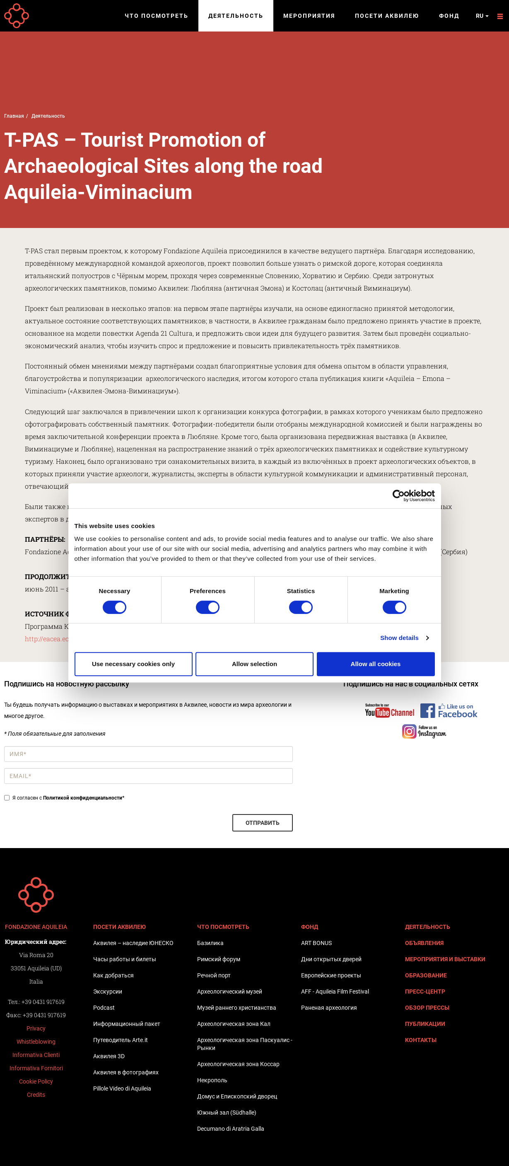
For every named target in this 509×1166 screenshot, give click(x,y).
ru (482, 15)
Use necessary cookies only (133, 663)
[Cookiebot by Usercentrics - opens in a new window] (398, 496)
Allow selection (254, 663)
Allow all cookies (376, 663)
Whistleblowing (36, 1041)
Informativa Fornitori (36, 1068)
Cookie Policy (36, 1081)
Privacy (36, 1028)
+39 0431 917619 (43, 1002)
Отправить (263, 822)
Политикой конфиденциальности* (83, 798)
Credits (36, 1094)
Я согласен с (64, 798)
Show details (399, 637)
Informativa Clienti (36, 1055)
